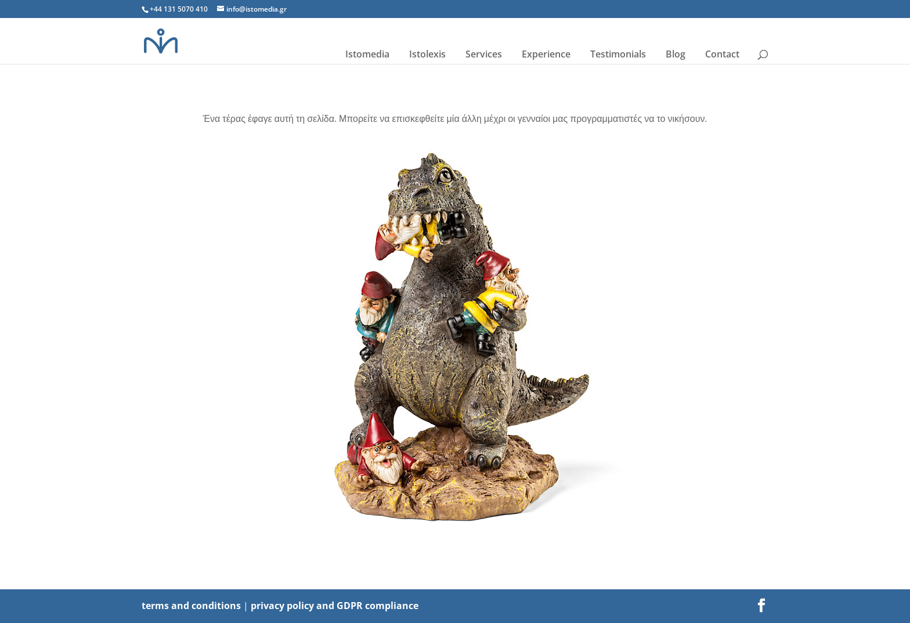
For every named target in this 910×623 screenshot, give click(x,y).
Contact (722, 54)
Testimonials (618, 54)
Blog (675, 54)
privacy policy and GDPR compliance (334, 605)
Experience (546, 54)
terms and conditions (191, 605)
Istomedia (367, 54)
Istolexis (427, 54)
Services (483, 54)
